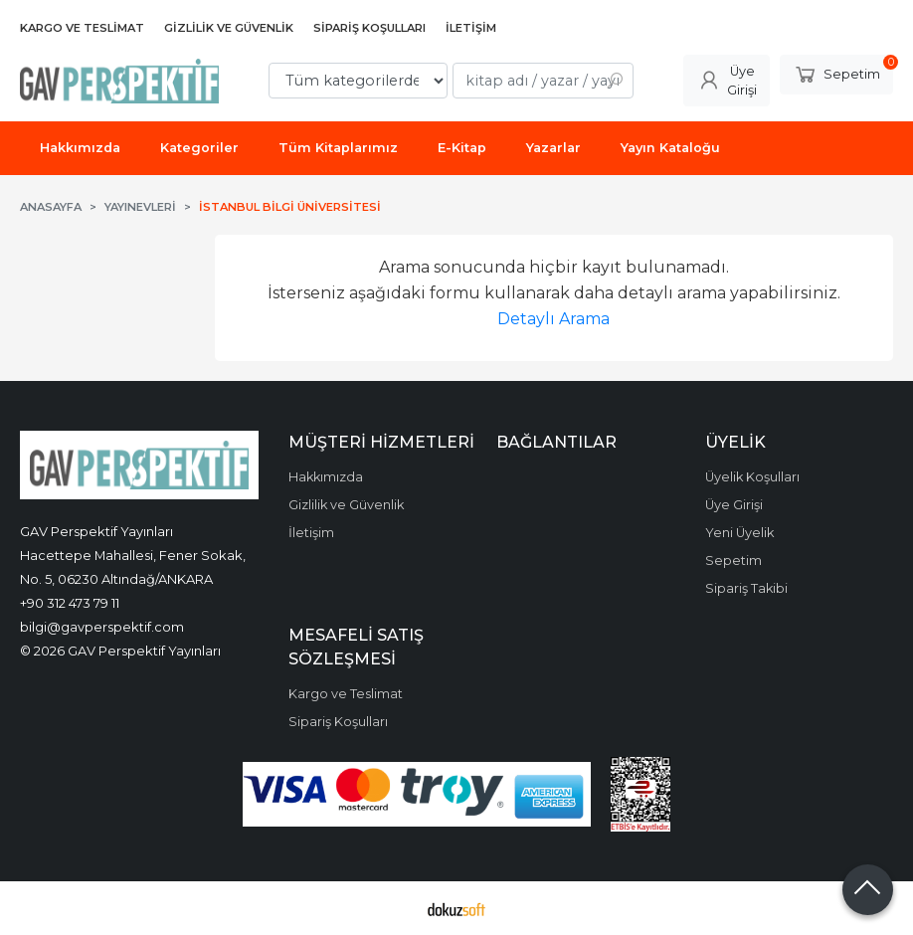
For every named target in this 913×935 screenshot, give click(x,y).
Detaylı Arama (553, 318)
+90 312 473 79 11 (69, 603)
